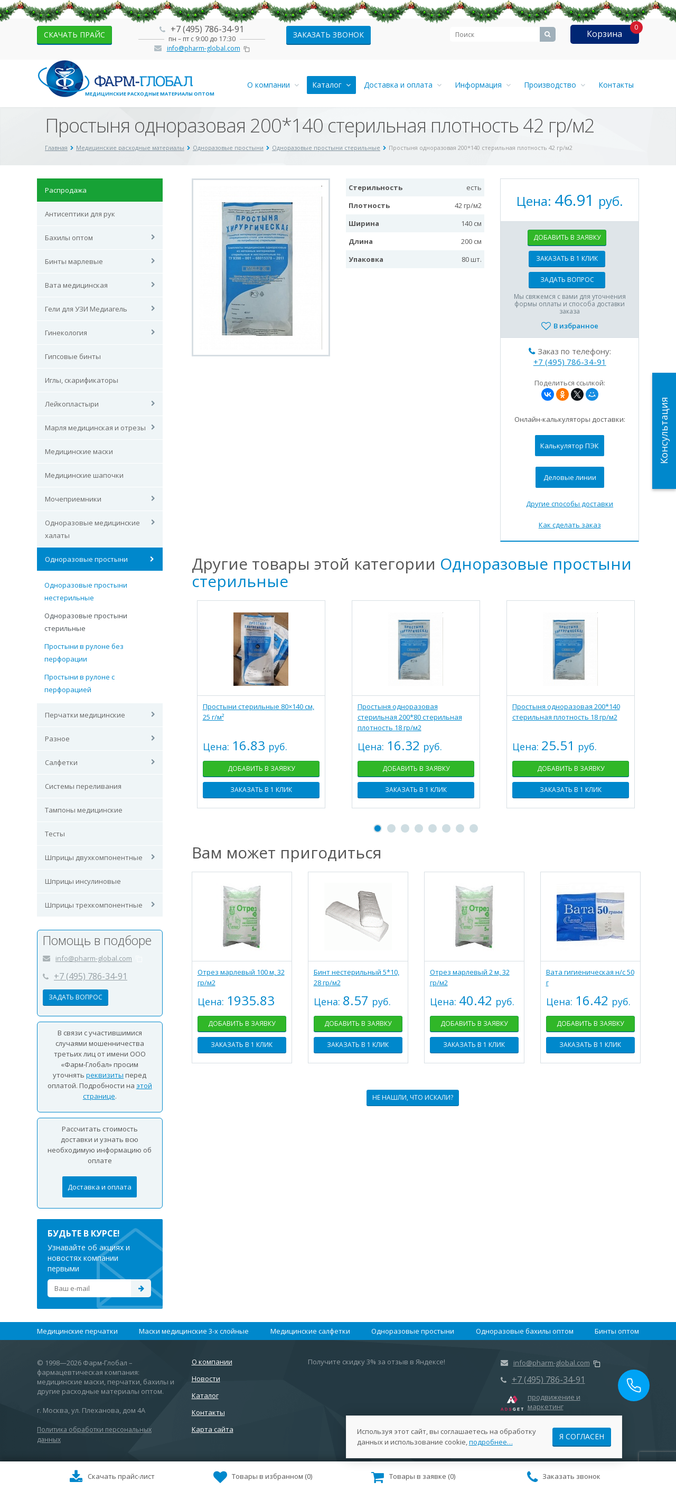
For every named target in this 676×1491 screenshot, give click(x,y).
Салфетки (61, 762)
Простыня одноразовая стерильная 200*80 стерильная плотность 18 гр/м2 (410, 717)
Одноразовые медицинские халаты (92, 529)
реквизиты (105, 1075)
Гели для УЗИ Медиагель (86, 309)
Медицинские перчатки (77, 1331)
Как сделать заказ (570, 525)
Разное (57, 738)
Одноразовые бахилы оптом (525, 1331)
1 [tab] (377, 828)
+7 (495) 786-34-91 (207, 29)
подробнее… (491, 1437)
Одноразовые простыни (86, 559)
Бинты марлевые (74, 261)
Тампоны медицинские (84, 810)
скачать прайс (74, 35)
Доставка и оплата (403, 85)
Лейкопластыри (72, 404)
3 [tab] (405, 828)
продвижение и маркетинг (554, 1401)
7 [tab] (460, 828)
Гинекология (66, 332)
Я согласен (581, 1432)
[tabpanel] (261, 712)
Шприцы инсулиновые (83, 881)
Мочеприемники (73, 499)
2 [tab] (391, 828)
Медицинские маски (79, 451)
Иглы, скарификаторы (81, 380)
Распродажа (66, 190)
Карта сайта (212, 1429)
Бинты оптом (617, 1331)
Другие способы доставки (569, 503)
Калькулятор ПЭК (569, 445)
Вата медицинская (76, 285)
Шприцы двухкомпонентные (94, 857)
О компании (273, 85)
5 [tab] (432, 828)
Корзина (604, 34)
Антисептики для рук (80, 214)
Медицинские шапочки (84, 475)
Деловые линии (569, 477)
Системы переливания (83, 786)
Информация (483, 85)
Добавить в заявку (566, 237)
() (263, 1477)
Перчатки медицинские (85, 715)
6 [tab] (446, 828)
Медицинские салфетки (310, 1331)
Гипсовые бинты (73, 356)
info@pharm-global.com (203, 48)
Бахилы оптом (69, 237)
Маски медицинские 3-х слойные (194, 1331)
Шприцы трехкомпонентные (94, 905)
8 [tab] (474, 828)
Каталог (331, 85)
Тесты (55, 833)
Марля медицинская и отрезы (95, 427)
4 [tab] (419, 828)
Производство (554, 85)
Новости (206, 1378)
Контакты (616, 85)
